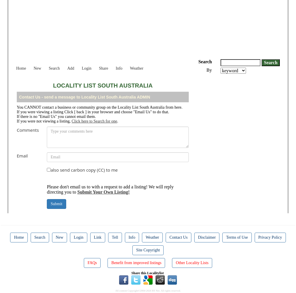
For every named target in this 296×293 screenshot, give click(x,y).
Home (21, 68)
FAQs (92, 263)
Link (97, 237)
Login (86, 68)
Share (103, 68)
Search (54, 68)
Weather (136, 68)
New (37, 68)
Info (119, 68)
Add (70, 68)
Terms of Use (237, 237)
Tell (115, 237)
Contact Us (178, 237)
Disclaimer (207, 237)
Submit (56, 204)
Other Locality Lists (192, 263)
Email (22, 156)
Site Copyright (148, 250)
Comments (28, 130)
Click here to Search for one (94, 121)
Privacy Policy (270, 237)
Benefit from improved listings (136, 263)
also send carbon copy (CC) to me (84, 170)
